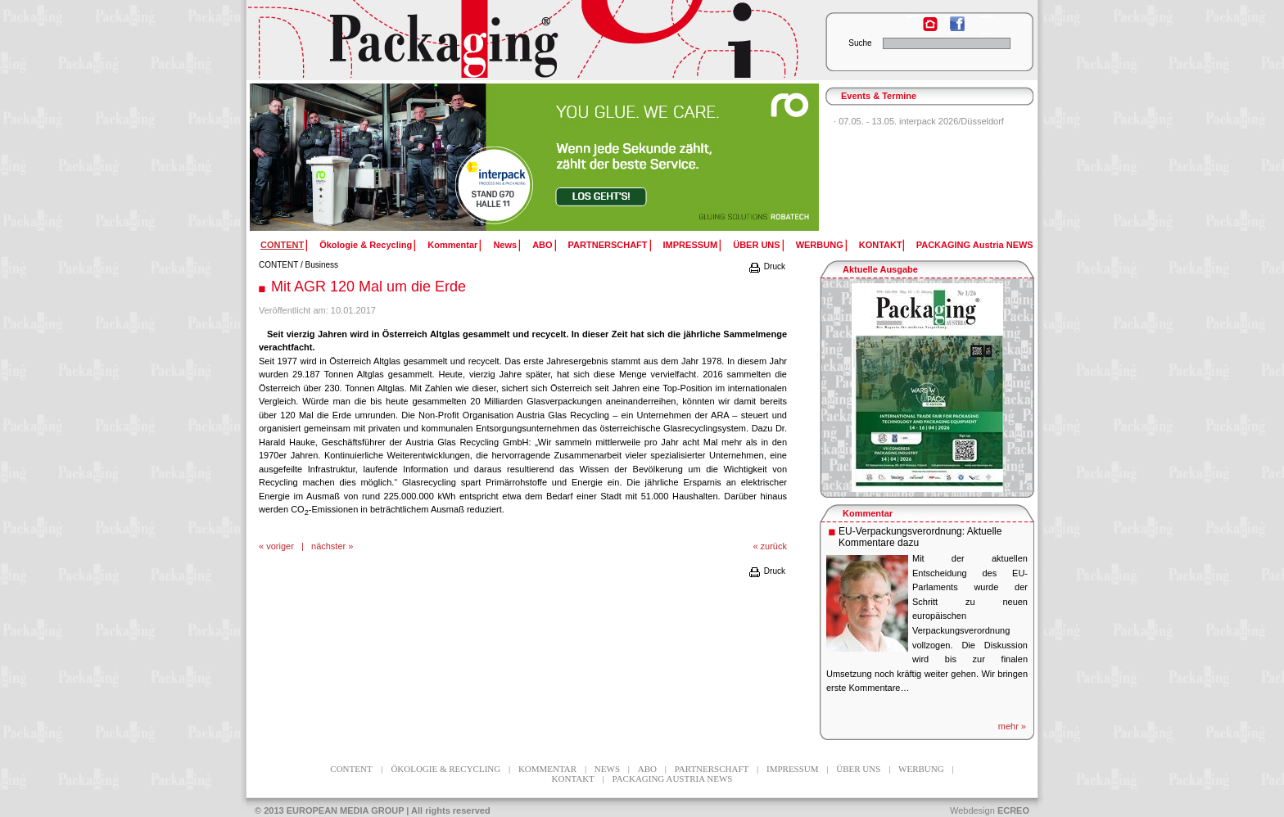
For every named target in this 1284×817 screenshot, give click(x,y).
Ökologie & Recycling (365, 245)
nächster (328, 546)
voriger (280, 546)
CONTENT (278, 264)
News (505, 245)
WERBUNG (819, 245)
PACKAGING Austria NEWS (974, 245)
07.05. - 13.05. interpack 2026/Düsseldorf (921, 121)
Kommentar (452, 245)
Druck (766, 266)
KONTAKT (880, 245)
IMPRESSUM (690, 245)
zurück (774, 546)
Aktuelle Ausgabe (880, 269)
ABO (542, 245)
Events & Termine (878, 96)
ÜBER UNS (756, 245)
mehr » (1012, 726)
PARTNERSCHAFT (608, 245)
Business (322, 264)
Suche (859, 42)
